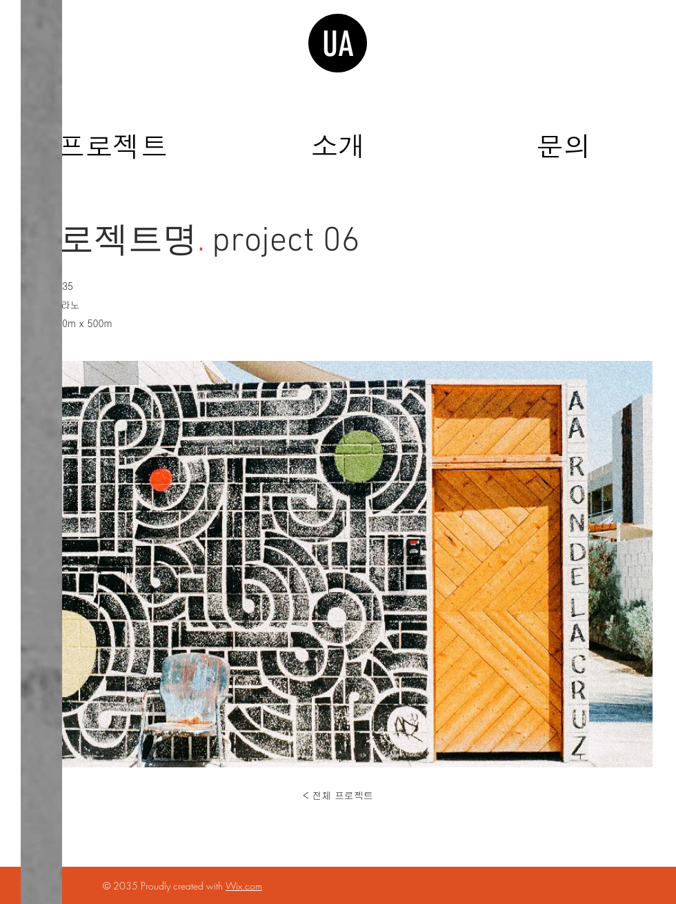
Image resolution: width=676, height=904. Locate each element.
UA (338, 44)
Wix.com (244, 885)
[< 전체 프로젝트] (338, 795)
